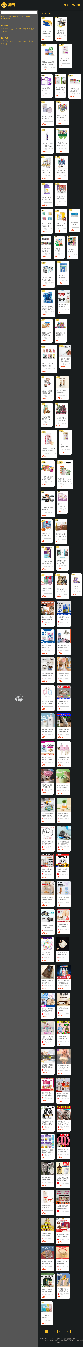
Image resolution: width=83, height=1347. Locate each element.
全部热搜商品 (5, 19)
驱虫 (2, 16)
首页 (66, 5)
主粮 (2, 29)
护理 (24, 29)
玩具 (11, 29)
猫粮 (14, 16)
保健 (19, 29)
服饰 (2, 31)
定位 (18, 16)
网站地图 (78, 1341)
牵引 (6, 31)
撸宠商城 (76, 5)
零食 (6, 29)
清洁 (15, 29)
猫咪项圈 (8, 16)
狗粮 (22, 16)
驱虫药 (28, 16)
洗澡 (32, 29)
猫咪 (50, 13)
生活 (28, 29)
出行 (6, 44)
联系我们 (81, 1341)
